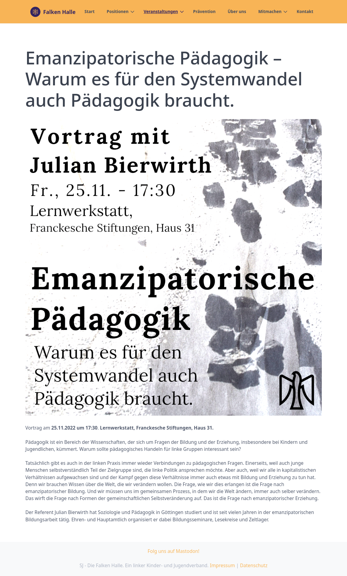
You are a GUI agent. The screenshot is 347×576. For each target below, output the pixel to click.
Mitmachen (270, 11)
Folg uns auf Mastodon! (173, 551)
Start (89, 11)
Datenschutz (253, 565)
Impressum (222, 565)
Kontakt (305, 11)
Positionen (118, 11)
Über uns (237, 11)
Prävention (204, 11)
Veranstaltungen (161, 11)
